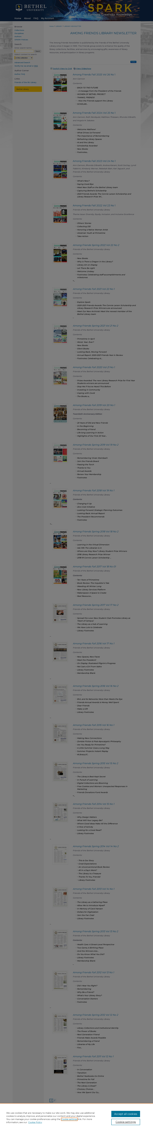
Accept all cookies (125, 1114)
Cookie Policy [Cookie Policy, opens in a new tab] (35, 1122)
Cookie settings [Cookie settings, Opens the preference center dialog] (126, 1122)
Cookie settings (69, 1119)
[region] (76, 1117)
